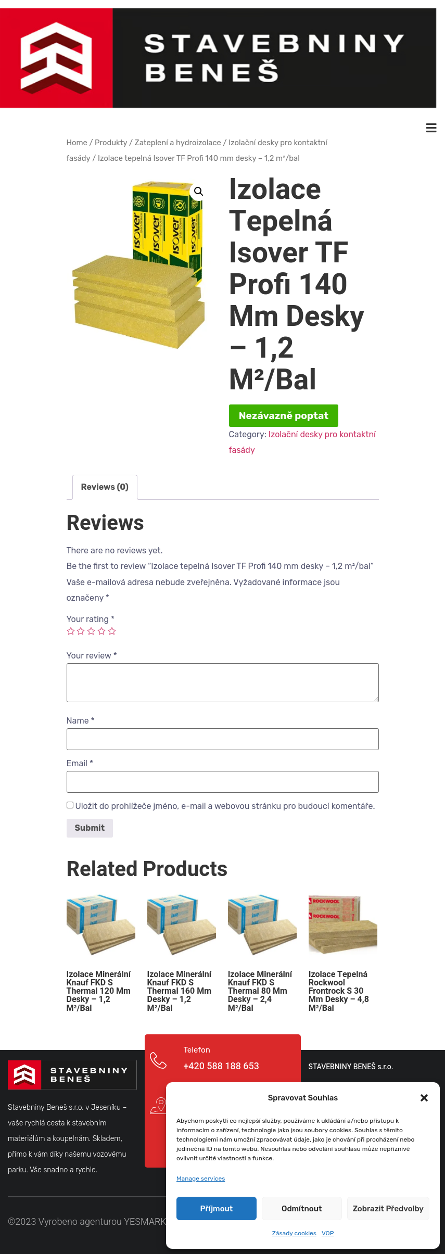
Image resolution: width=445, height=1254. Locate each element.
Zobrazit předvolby (388, 1208)
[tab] (104, 486)
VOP (328, 1233)
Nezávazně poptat (284, 415)
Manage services (200, 1178)
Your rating (91, 618)
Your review (92, 654)
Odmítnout (302, 1208)
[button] (424, 1098)
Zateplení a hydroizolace (178, 141)
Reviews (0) (105, 486)
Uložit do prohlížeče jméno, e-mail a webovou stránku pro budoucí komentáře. (225, 805)
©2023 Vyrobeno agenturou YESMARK (87, 1221)
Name (81, 719)
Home (77, 141)
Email (80, 762)
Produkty (111, 141)
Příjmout (216, 1208)
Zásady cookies (294, 1233)
